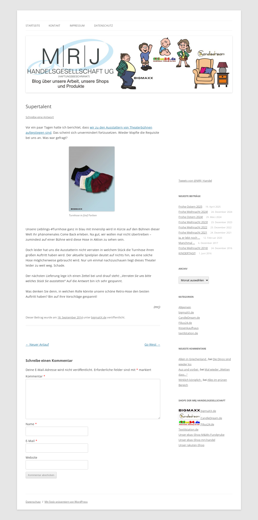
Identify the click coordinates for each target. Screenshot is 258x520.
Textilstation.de (188, 429)
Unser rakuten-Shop (191, 445)
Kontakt (54, 25)
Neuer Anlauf (37, 344)
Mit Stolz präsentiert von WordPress (66, 502)
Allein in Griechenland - (193, 359)
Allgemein (185, 307)
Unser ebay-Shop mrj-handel (197, 440)
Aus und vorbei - (189, 369)
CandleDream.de (189, 318)
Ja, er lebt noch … (189, 238)
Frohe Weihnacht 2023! (193, 222)
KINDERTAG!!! (187, 253)
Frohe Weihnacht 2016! (193, 248)
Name (31, 424)
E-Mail (31, 441)
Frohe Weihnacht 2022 (193, 227)
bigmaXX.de (98, 317)
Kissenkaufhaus (189, 328)
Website (31, 457)
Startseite (33, 25)
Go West (152, 344)
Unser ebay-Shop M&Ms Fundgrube (201, 435)
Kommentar (35, 376)
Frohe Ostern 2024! (191, 217)
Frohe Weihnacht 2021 (193, 232)
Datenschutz (103, 25)
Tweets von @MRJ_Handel (195, 181)
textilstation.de (188, 333)
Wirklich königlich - (190, 380)
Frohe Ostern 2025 (190, 206)
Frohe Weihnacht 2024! (193, 212)
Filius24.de (185, 323)
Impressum (77, 25)
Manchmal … (187, 243)
